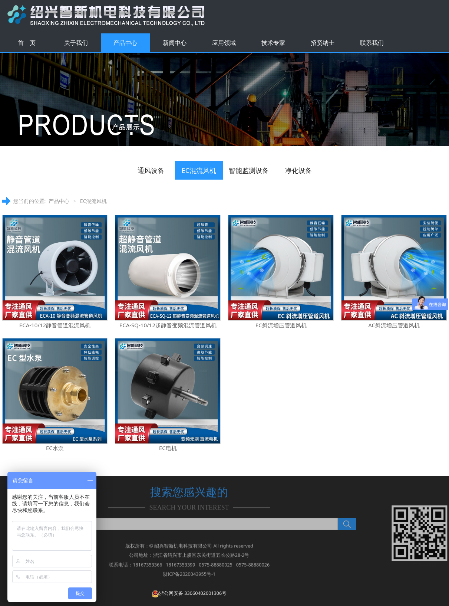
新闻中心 (174, 43)
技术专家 (273, 43)
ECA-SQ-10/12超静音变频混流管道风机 (168, 325)
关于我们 (76, 43)
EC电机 (168, 448)
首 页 (27, 43)
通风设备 (151, 170)
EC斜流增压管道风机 (281, 325)
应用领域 (224, 43)
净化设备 (298, 170)
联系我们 (372, 43)
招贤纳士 (322, 43)
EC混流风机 (199, 170)
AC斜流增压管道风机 (394, 325)
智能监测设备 (249, 170)
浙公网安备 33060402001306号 (189, 593)
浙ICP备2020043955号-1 (189, 578)
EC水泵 (55, 448)
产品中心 (125, 43)
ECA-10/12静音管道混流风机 (54, 325)
